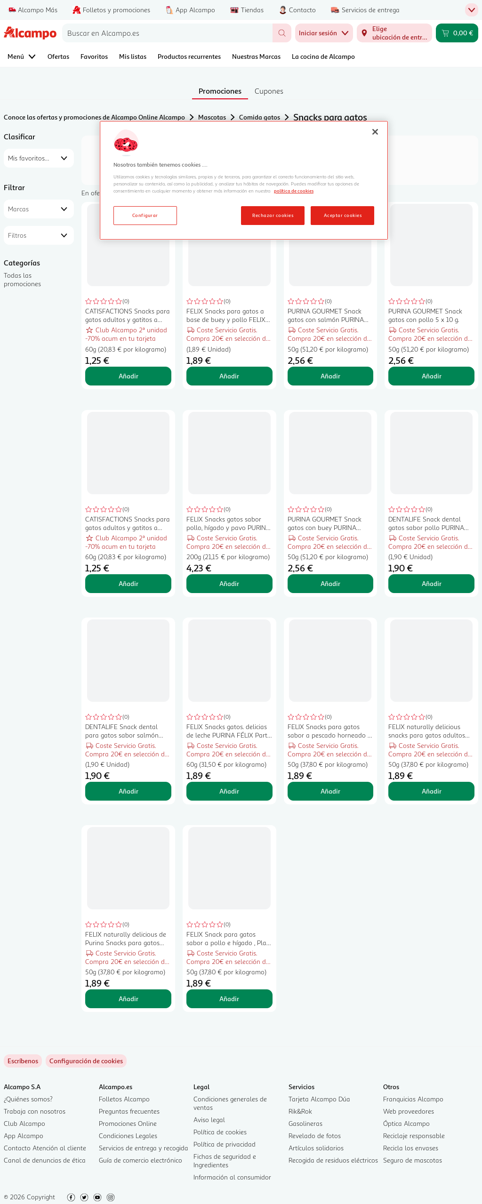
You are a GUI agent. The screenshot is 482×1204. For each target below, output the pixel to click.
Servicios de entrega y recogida (143, 1148)
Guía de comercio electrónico (140, 1160)
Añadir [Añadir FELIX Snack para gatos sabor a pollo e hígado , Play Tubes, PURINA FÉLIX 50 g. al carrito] (229, 999)
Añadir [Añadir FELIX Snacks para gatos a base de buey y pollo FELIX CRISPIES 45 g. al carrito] (229, 376)
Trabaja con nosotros (34, 1111)
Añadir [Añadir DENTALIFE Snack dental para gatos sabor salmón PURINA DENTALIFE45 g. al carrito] (128, 791)
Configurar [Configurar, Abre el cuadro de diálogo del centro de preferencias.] (145, 215)
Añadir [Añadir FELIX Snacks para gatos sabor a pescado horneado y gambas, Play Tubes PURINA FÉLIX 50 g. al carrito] (330, 791)
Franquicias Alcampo (413, 1099)
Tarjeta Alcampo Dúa (319, 1099)
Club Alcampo (24, 1123)
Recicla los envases (410, 1148)
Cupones (269, 91)
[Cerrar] (375, 131)
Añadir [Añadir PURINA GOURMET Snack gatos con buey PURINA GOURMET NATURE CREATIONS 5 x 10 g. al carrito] (330, 583)
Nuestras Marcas (256, 56)
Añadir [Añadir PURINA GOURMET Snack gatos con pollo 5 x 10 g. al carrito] (432, 376)
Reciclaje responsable (414, 1136)
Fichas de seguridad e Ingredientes (224, 1160)
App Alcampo (23, 1136)
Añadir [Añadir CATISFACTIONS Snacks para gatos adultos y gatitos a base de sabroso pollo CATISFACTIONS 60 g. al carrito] (128, 376)
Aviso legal (209, 1120)
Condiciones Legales (128, 1136)
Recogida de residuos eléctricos (333, 1160)
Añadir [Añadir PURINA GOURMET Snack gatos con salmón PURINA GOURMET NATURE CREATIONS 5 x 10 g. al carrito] (330, 376)
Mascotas (212, 117)
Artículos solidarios (316, 1148)
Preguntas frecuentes (129, 1111)
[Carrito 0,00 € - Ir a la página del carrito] (457, 33)
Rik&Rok (300, 1111)
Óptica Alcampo (406, 1123)
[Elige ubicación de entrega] (394, 33)
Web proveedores (408, 1111)
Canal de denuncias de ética (45, 1160)
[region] (243, 180)
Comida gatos (259, 117)
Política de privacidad (224, 1144)
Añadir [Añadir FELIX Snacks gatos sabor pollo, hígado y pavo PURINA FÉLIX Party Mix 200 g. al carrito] (229, 583)
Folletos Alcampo (124, 1099)
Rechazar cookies (272, 215)
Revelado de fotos (315, 1136)
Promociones (220, 91)
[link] (86, 1061)
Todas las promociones (22, 279)
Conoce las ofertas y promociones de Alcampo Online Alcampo (94, 117)
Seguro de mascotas (412, 1160)
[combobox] (167, 33)
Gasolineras (305, 1123)
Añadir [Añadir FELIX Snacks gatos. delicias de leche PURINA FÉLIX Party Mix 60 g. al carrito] (229, 791)
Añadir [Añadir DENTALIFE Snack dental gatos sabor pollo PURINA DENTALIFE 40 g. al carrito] (432, 583)
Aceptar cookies (343, 215)
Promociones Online (128, 1123)
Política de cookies (220, 1132)
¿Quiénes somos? (28, 1099)
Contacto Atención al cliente (45, 1148)
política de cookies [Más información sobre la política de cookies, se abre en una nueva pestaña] (293, 190)
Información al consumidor (232, 1177)
